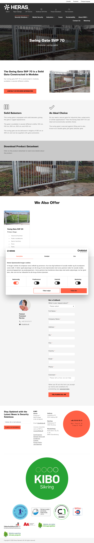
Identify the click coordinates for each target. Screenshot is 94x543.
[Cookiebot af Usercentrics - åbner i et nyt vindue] (79, 251)
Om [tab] (74, 256)
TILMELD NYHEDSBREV (12, 427)
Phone (51, 367)
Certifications (37, 434)
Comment (52, 375)
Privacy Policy (37, 442)
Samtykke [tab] (19, 256)
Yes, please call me (59, 394)
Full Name (52, 311)
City (50, 343)
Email (50, 359)
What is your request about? (58, 303)
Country (51, 351)
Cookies (35, 440)
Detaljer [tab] (47, 256)
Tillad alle (74, 290)
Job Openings (37, 444)
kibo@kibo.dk (25, 324)
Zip (50, 335)
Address (51, 327)
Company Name (54, 319)
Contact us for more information (20, 91)
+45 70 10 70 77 (26, 321)
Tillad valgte (47, 290)
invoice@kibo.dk (38, 431)
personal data (64, 389)
